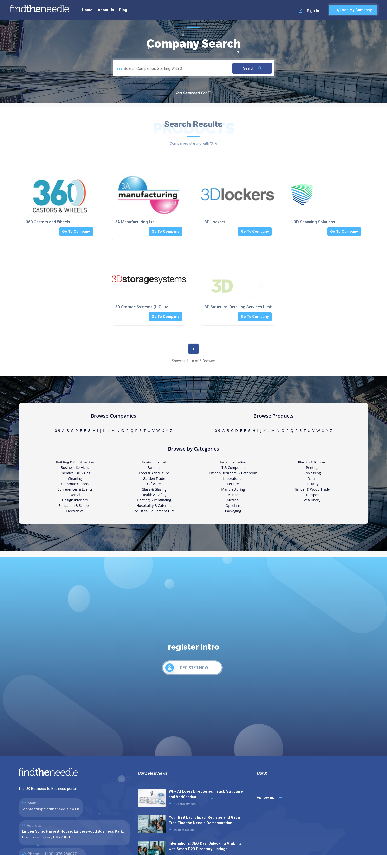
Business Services (75, 467)
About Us (106, 10)
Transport (312, 494)
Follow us (269, 797)
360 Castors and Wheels (48, 222)
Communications (75, 483)
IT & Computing (233, 467)
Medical (233, 500)
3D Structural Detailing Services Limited (240, 307)
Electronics (75, 511)
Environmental (154, 462)
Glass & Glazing (154, 489)
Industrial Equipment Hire (154, 511)
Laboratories (233, 478)
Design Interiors (75, 500)
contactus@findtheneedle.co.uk (51, 809)
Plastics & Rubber (312, 462)
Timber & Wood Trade (312, 489)
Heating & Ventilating (154, 500)
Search (252, 68)
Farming (153, 467)
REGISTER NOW (186, 667)
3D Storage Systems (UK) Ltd (141, 307)
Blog (123, 10)
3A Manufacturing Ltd (135, 222)
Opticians (232, 505)
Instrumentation (233, 462)
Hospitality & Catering (154, 505)
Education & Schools (74, 505)
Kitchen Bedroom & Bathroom (233, 473)
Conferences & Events (74, 489)
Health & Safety (154, 494)
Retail (312, 478)
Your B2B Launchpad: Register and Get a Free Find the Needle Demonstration (204, 820)
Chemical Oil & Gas (75, 473)
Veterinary (312, 500)
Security (312, 483)
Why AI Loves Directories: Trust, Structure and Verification (206, 794)
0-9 (57, 430)
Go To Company (76, 231)
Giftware (154, 483)
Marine (233, 494)
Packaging (233, 511)
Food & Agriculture (154, 473)
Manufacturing (233, 489)
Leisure (233, 483)
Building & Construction (75, 462)
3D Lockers (215, 222)
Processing (312, 473)
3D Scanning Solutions (314, 222)
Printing (312, 467)
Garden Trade (154, 478)
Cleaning (75, 478)
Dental (75, 494)
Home (87, 10)
